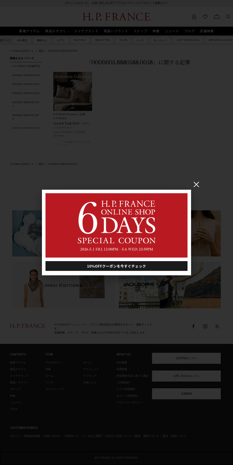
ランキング (90, 376)
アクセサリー (53, 363)
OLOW (123, 40)
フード (49, 383)
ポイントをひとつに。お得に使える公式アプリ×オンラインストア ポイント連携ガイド (116, 3)
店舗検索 (186, 394)
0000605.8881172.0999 (25, 84)
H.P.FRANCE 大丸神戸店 (26, 66)
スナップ (15, 389)
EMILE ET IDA (102, 40)
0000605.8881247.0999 (26, 75)
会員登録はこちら (186, 358)
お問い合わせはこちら (186, 376)
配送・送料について (147, 436)
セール (87, 363)
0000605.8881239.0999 (25, 117)
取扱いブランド (19, 383)
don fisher (80, 40)
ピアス (61, 40)
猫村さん (42, 40)
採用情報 (121, 369)
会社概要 (121, 363)
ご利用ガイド (71, 436)
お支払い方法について (118, 436)
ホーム (49, 376)
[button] (57, 31)
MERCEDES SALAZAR (221, 40)
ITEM (49, 355)
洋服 (48, 369)
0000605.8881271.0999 (25, 93)
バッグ (140, 40)
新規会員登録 (32, 436)
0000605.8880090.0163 (25, 104)
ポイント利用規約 (127, 396)
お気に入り (90, 383)
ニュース (15, 403)
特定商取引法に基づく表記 (132, 376)
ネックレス (160, 40)
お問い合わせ (52, 436)
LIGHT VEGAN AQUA (187, 40)
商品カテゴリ (18, 369)
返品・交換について (175, 436)
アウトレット (91, 369)
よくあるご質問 (92, 436)
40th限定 (22, 40)
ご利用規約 (123, 383)
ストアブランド (19, 376)
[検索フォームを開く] (228, 16)
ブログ (14, 409)
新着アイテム (18, 363)
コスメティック (54, 389)
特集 (12, 396)
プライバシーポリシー (129, 403)
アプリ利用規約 (125, 389)
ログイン (15, 436)
